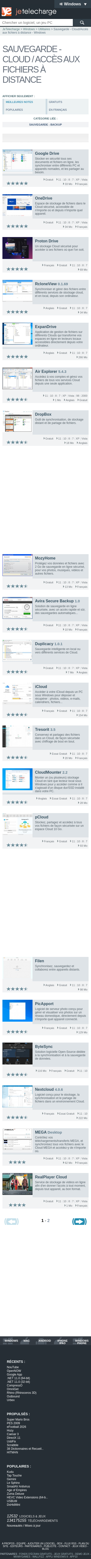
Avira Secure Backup (54, 601)
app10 (73, 1556)
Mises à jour (33, 1525)
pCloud (41, 817)
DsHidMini (13, 1504)
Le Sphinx (13, 1483)
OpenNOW (14, 1371)
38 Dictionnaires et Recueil (25, 1448)
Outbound (13, 1396)
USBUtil (12, 1501)
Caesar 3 (13, 1434)
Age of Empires (17, 1490)
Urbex (11, 1400)
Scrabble (12, 1445)
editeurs (16, 1546)
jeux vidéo (79, 1546)
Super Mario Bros (18, 1419)
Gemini (11, 1479)
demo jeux (82, 1554)
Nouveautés (14, 1525)
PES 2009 (13, 1423)
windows (11, 1340)
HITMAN (12, 1452)
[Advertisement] (45, 501)
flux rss (70, 1543)
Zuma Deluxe (15, 1493)
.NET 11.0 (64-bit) (18, 1378)
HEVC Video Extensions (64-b (27, 1497)
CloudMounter (48, 772)
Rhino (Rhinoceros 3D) (21, 1392)
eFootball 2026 (16, 1427)
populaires (14, 109)
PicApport (44, 1004)
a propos (8, 1543)
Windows (29, 29)
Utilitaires (44, 29)
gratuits (55, 102)
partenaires (33, 1546)
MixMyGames (22, 1556)
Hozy (10, 1430)
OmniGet (12, 1389)
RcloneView (46, 284)
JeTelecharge (11, 29)
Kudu (10, 1472)
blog (45, 1549)
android (45, 1340)
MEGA (40, 1132)
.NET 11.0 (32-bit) (18, 1382)
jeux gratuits (63, 1554)
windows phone (82, 1341)
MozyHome (45, 558)
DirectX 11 (13, 1438)
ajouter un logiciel (41, 1543)
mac (27, 1340)
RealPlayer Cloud (51, 1177)
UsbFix (11, 1441)
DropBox (43, 414)
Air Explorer (46, 371)
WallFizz (38, 1556)
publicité (50, 1546)
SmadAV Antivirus (18, 1486)
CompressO (14, 1385)
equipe (21, 1543)
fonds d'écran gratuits (35, 1554)
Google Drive (47, 153)
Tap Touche (14, 1475)
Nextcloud (44, 1089)
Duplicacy (44, 644)
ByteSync (44, 1047)
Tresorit (42, 729)
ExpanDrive (45, 327)
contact (64, 1546)
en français (58, 109)
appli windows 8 (57, 1556)
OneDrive (43, 198)
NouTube (13, 1367)
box (59, 1543)
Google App (14, 1374)
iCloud (41, 687)
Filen (39, 961)
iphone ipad (62, 1341)
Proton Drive (46, 241)
